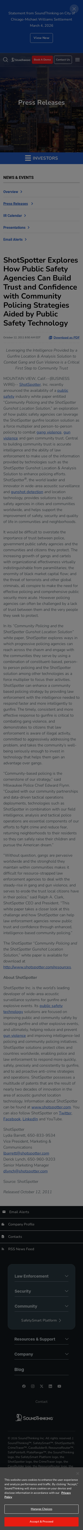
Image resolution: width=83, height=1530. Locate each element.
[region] (41, 1498)
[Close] (78, 1473)
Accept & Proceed (41, 1522)
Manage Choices (41, 1509)
